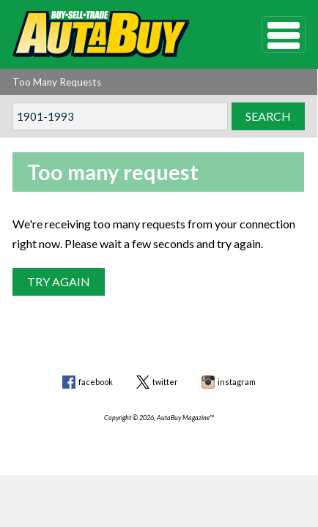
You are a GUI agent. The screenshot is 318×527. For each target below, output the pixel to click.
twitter (165, 381)
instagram (237, 381)
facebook (95, 381)
